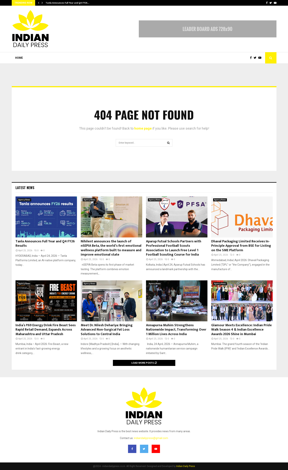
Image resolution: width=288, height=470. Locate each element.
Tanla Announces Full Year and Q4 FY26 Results (45, 244)
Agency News (24, 200)
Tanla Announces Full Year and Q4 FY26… (67, 3)
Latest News (25, 187)
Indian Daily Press (185, 466)
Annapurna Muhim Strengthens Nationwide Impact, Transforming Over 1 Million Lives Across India (176, 329)
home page (143, 128)
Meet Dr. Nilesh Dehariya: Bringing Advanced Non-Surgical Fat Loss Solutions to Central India (107, 329)
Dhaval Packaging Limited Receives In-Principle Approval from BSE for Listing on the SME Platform (241, 246)
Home (19, 57)
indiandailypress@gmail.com (151, 438)
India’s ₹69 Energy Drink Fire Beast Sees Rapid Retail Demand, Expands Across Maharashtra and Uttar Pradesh (46, 329)
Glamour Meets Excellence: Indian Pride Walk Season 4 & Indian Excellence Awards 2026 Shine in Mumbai (241, 329)
